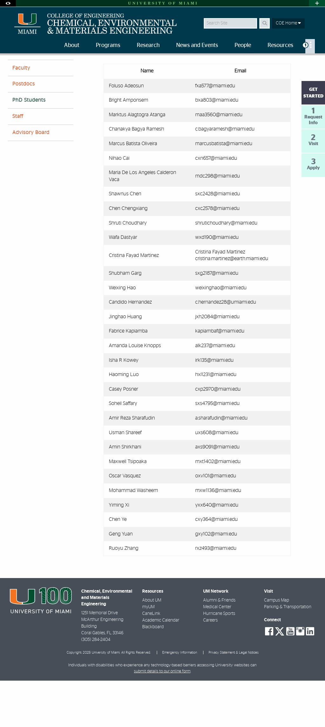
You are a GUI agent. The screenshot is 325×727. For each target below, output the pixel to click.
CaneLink (151, 660)
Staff (17, 162)
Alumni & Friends (219, 646)
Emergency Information (179, 699)
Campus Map (276, 646)
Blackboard (153, 673)
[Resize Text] (299, 64)
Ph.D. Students (63, 68)
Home (13, 68)
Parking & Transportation (287, 653)
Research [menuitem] (148, 45)
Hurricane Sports (219, 660)
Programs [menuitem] (108, 45)
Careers (210, 666)
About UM (151, 646)
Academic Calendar (160, 666)
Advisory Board (31, 178)
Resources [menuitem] (280, 45)
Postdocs (23, 130)
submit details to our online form (162, 718)
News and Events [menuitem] (197, 45)
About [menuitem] (71, 45)
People (34, 68)
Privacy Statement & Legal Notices (234, 699)
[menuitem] (310, 46)
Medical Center (217, 653)
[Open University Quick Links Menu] (317, 3)
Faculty (21, 114)
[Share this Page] (313, 64)
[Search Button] (264, 23)
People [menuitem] (243, 45)
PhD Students (29, 146)
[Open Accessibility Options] (8, 3)
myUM (148, 653)
